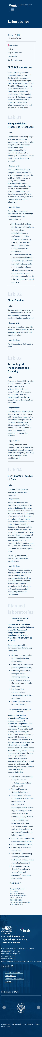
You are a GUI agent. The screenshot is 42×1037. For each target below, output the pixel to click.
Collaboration (12, 56)
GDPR (9, 1027)
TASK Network (16, 1024)
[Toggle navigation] (12, 9)
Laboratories (13, 45)
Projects (10, 49)
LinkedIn (5, 966)
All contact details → (14, 972)
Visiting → (9, 981)
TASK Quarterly (28, 1024)
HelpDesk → (10, 975)
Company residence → (14, 978)
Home (10, 35)
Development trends (15, 60)
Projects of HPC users (15, 53)
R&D (18, 35)
